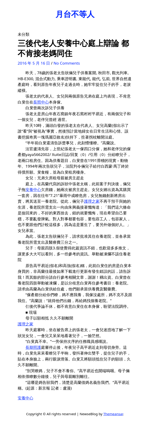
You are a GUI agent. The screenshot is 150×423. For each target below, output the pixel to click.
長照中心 (41, 102)
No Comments (66, 63)
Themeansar (113, 414)
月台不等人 (75, 14)
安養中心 (33, 189)
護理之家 (92, 201)
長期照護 (33, 347)
